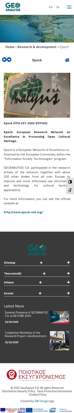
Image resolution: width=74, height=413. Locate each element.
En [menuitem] (50, 7)
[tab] (37, 263)
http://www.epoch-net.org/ (23, 212)
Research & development (37, 47)
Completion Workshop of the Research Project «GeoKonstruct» (26, 334)
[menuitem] (50, 7)
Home (10, 47)
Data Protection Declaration (54, 391)
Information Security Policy (18, 391)
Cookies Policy (38, 394)
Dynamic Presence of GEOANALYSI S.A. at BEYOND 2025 (26, 314)
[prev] (4, 59)
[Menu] (69, 7)
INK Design (41, 401)
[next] (9, 59)
